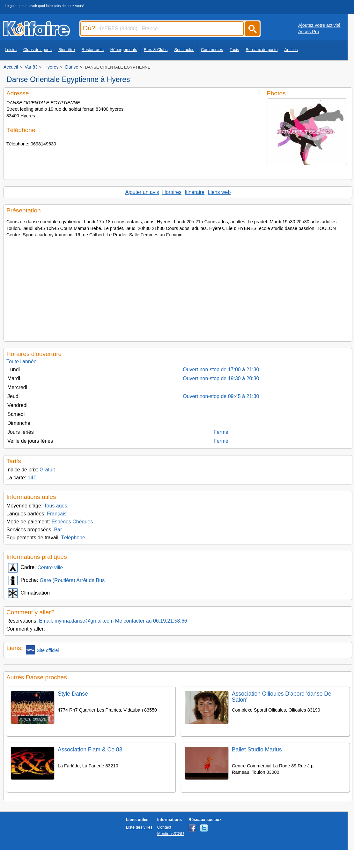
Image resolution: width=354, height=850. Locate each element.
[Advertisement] (178, 287)
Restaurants (93, 49)
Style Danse (73, 694)
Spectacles (184, 49)
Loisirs (11, 49)
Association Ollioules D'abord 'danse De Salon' (281, 697)
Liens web (219, 192)
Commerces (212, 49)
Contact (164, 827)
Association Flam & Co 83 (90, 749)
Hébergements (123, 49)
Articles (291, 49)
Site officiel (42, 649)
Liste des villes (139, 827)
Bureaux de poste (261, 49)
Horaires (171, 192)
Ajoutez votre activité (319, 25)
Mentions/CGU (170, 833)
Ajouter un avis (142, 192)
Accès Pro (308, 31)
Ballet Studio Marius (257, 749)
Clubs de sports (37, 49)
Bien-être (66, 49)
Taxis (234, 49)
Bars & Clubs (156, 49)
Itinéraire (194, 192)
